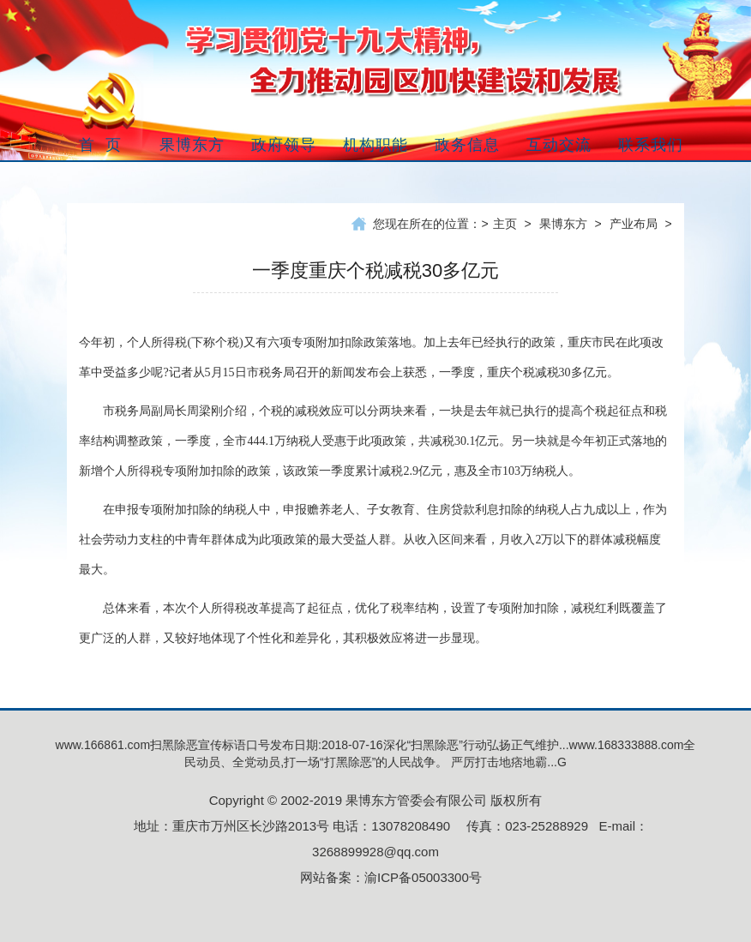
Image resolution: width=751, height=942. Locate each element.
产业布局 (634, 224)
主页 (505, 224)
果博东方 (563, 224)
